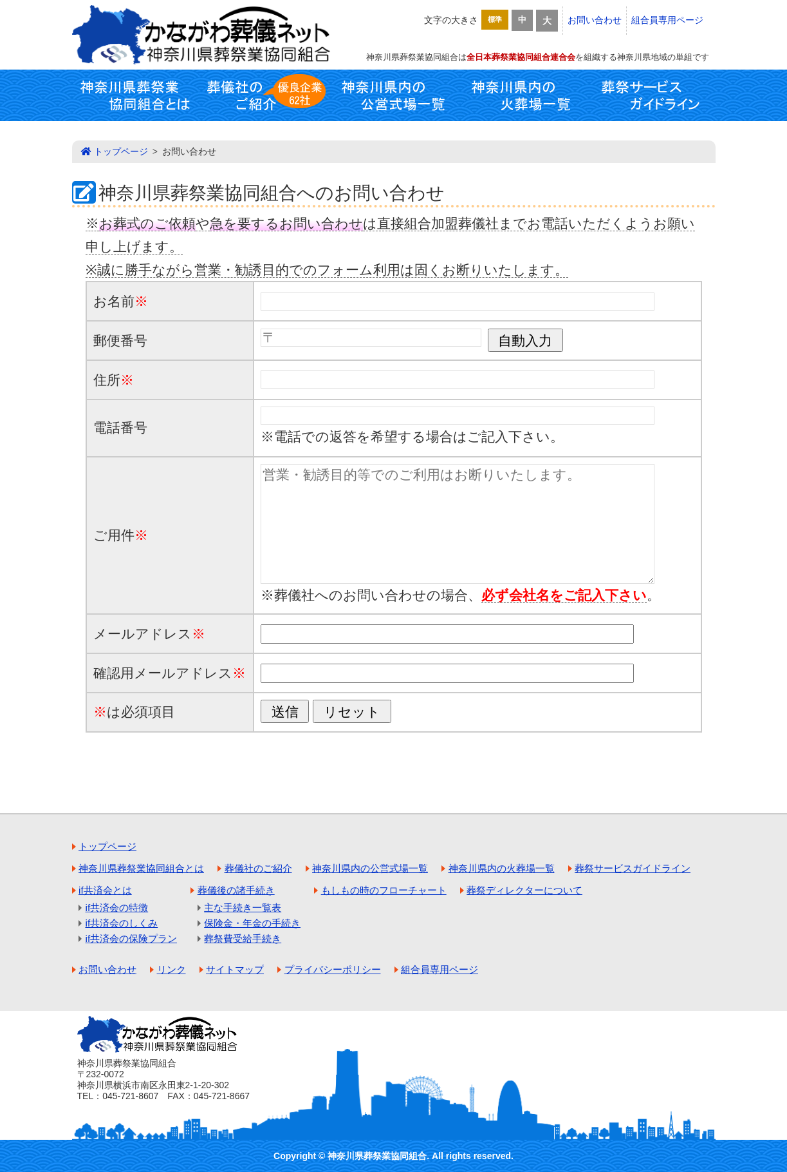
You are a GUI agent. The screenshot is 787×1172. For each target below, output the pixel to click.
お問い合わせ (595, 20)
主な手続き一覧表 (242, 907)
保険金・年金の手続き (252, 922)
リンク (171, 969)
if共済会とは (105, 890)
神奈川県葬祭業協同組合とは (136, 95)
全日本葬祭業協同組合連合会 (521, 57)
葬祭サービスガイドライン (651, 95)
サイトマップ (235, 969)
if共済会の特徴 (117, 907)
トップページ (121, 151)
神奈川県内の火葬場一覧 (522, 95)
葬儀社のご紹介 (265, 95)
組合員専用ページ (667, 20)
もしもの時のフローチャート (384, 890)
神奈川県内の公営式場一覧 (393, 95)
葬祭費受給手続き (242, 938)
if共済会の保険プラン (132, 938)
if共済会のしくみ (122, 922)
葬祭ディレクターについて (524, 890)
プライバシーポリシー (332, 969)
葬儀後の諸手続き (236, 890)
